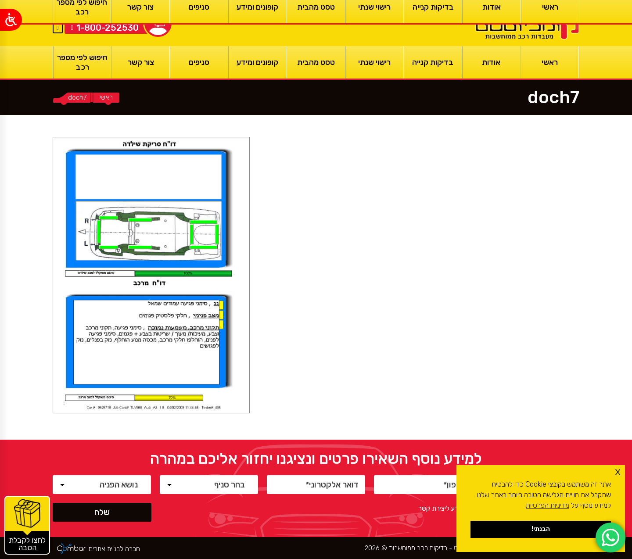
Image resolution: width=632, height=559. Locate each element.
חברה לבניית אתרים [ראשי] (114, 549)
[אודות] (491, 62)
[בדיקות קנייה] (433, 62)
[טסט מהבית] (316, 62)
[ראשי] (525, 23)
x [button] (618, 471)
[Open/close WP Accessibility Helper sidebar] (11, 20)
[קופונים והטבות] (27, 525)
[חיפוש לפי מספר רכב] (82, 62)
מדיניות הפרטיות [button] (547, 505)
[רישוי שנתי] (374, 62)
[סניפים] (199, 62)
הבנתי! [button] (540, 529)
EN (57, 17)
